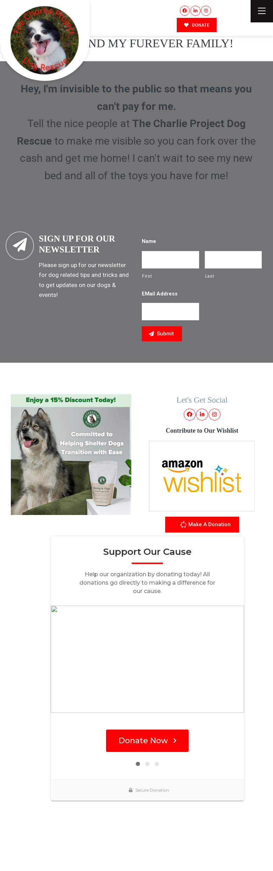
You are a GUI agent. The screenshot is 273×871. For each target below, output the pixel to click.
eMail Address (159, 294)
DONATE (196, 25)
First (147, 276)
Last (210, 276)
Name (149, 241)
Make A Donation (205, 525)
